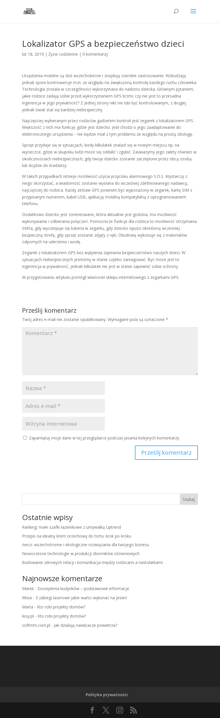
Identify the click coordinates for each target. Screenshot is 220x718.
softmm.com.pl (36, 625)
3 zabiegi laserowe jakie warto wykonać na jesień (81, 597)
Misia (27, 597)
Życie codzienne (63, 54)
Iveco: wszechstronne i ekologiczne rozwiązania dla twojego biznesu (85, 544)
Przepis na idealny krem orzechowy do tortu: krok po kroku (76, 536)
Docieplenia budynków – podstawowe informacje (83, 588)
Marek (28, 588)
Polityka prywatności (107, 694)
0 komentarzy (95, 54)
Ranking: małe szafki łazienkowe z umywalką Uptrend (71, 527)
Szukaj (189, 499)
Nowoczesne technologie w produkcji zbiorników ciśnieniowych (81, 553)
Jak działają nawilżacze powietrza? (85, 625)
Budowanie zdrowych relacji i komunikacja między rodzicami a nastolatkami (92, 562)
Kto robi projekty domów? (61, 607)
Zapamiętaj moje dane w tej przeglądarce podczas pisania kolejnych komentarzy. (104, 438)
